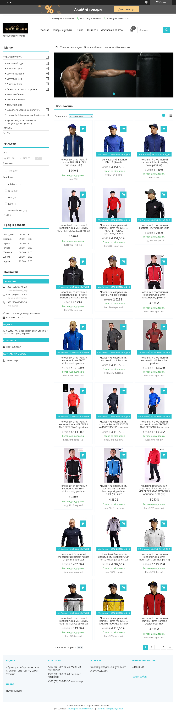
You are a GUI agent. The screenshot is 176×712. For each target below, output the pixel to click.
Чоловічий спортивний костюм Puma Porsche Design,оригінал (154, 621)
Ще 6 (8, 215)
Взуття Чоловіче (15, 73)
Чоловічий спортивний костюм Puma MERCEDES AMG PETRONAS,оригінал (73, 424)
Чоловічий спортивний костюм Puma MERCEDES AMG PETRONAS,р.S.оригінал (73, 228)
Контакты (92, 30)
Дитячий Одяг (14, 83)
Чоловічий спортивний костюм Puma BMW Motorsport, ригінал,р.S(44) (154, 557)
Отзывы (7, 128)
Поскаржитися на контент (81, 708)
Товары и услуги (62, 30)
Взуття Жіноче (14, 78)
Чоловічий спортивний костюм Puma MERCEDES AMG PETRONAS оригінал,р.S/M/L (113, 229)
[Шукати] (166, 30)
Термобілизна (14, 104)
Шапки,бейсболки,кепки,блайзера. (26, 115)
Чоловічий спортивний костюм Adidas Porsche (114, 293)
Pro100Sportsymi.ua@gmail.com (23, 313)
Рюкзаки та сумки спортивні (22, 89)
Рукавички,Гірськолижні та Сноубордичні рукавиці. (21, 122)
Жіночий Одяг (14, 68)
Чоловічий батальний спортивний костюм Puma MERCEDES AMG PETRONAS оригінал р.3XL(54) (154, 489)
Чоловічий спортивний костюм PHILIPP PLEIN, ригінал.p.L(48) (73, 162)
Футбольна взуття (16, 99)
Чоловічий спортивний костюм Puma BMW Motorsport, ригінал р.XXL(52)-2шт (114, 489)
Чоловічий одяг (93, 47)
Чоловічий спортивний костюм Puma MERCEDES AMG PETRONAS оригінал (73, 621)
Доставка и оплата (112, 30)
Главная (44, 30)
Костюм (109, 47)
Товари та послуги (71, 47)
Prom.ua (105, 705)
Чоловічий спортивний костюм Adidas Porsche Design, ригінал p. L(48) (73, 295)
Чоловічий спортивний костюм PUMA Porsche (114, 359)
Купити (83, 129)
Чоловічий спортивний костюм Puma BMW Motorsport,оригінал (154, 295)
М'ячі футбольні (15, 94)
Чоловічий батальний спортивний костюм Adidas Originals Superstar (73, 557)
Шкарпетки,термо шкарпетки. (23, 109)
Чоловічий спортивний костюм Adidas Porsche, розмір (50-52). (154, 162)
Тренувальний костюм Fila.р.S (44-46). (114, 161)
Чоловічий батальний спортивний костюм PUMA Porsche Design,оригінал (113, 557)
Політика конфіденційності (110, 708)
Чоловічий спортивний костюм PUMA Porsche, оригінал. (154, 360)
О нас (80, 30)
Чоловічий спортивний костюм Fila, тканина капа (154, 226)
